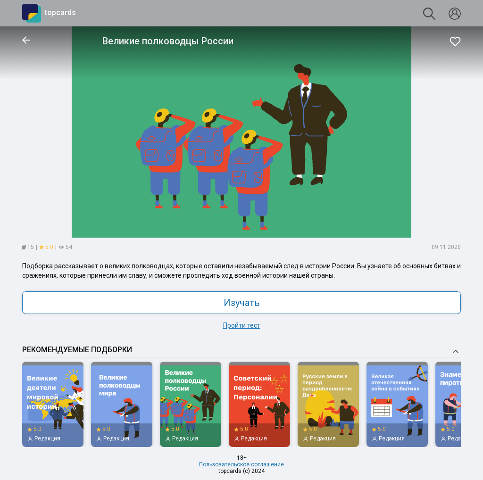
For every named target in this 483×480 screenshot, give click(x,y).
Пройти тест (241, 325)
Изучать (242, 302)
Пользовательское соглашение (241, 464)
